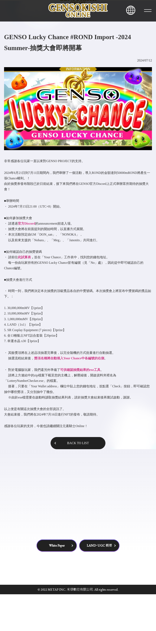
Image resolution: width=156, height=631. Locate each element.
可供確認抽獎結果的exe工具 (80, 406)
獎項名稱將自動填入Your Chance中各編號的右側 (69, 394)
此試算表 (24, 293)
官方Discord (26, 260)
